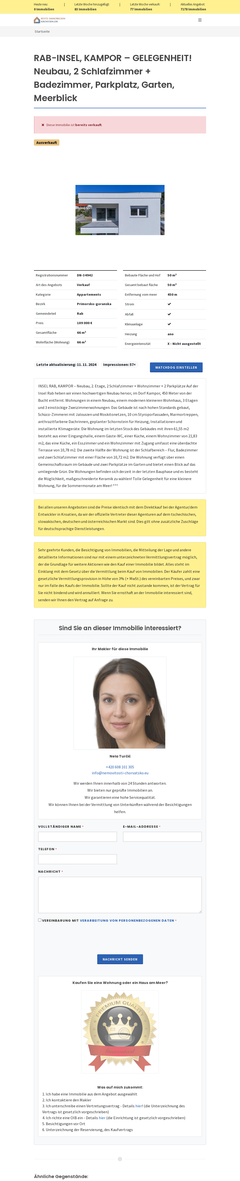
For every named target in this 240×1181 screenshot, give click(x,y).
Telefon (47, 849)
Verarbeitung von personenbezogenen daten (127, 920)
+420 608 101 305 (120, 766)
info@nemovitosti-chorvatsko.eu (120, 772)
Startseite (42, 31)
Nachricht (50, 871)
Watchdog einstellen (176, 367)
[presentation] (120, 939)
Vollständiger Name (61, 826)
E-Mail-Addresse (142, 826)
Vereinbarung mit (109, 920)
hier (138, 1105)
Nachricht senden (120, 959)
